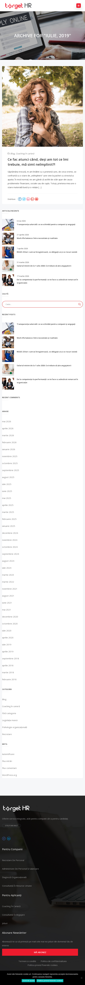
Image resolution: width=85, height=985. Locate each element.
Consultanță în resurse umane (17, 885)
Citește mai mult (11, 826)
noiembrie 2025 (9, 456)
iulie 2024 (6, 567)
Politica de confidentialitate (54, 961)
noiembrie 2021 (9, 588)
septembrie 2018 (10, 658)
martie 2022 (8, 581)
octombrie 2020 (10, 623)
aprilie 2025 (7, 505)
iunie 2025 (7, 491)
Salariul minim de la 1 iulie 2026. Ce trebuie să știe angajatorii (44, 266)
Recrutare (7, 734)
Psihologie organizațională (14, 727)
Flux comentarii (9, 768)
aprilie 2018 (7, 665)
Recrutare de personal (13, 860)
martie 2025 (8, 512)
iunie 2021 (7, 602)
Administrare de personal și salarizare (20, 868)
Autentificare (8, 754)
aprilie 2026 (7, 428)
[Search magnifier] (80, 304)
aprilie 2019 (7, 651)
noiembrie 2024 (9, 540)
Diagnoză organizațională (14, 877)
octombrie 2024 (10, 546)
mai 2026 (6, 421)
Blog (12, 153)
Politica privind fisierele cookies (43, 965)
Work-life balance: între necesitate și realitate (37, 238)
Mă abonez (40, 952)
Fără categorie (9, 713)
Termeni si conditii (27, 961)
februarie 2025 (9, 519)
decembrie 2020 (10, 616)
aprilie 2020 (7, 637)
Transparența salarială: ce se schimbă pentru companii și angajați (46, 224)
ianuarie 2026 (8, 449)
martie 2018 (8, 672)
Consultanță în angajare (13, 914)
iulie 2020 (6, 630)
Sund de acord (28, 981)
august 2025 (8, 477)
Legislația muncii (9, 720)
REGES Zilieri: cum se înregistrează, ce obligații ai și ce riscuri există (47, 252)
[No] (81, 977)
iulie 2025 (6, 484)
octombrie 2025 (10, 463)
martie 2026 (8, 435)
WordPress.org (9, 775)
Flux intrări (7, 761)
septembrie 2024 (10, 553)
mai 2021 (6, 609)
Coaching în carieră (25, 153)
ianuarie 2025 (8, 526)
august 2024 (8, 560)
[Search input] (41, 304)
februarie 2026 (9, 442)
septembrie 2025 (10, 470)
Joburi (5, 923)
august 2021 (8, 595)
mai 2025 (6, 498)
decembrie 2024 (10, 533)
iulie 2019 (6, 644)
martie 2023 (8, 574)
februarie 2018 (9, 679)
